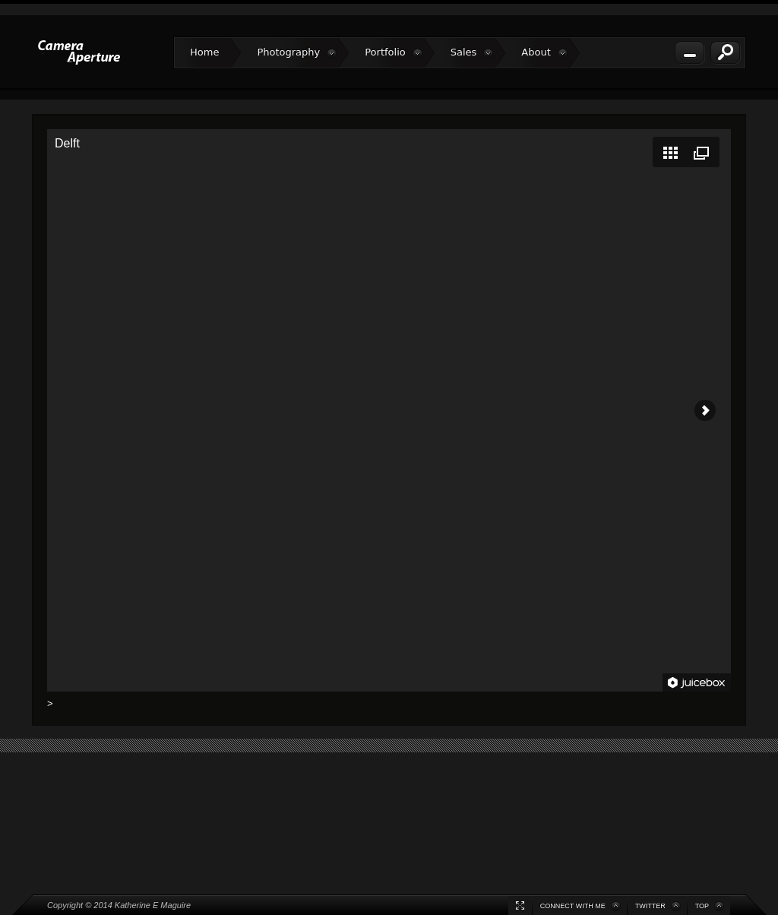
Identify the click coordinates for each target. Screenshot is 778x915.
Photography (297, 52)
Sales (472, 52)
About (544, 52)
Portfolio (393, 52)
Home (204, 52)
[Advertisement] (389, 794)
